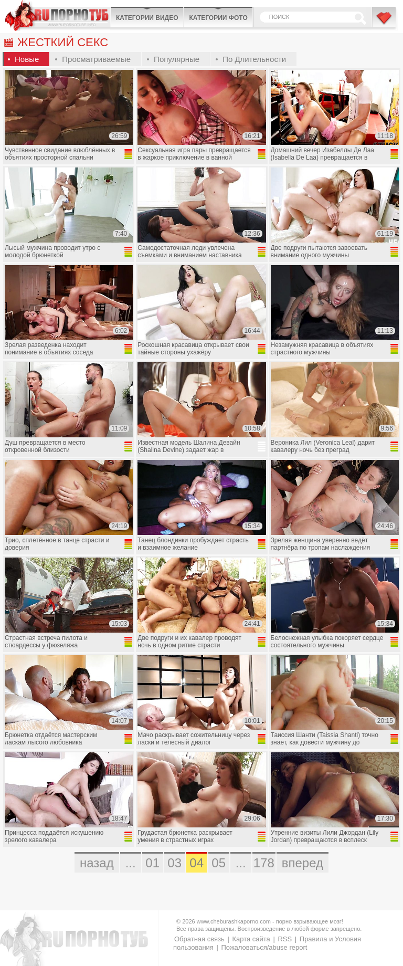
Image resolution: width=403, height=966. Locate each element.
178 (263, 863)
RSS (285, 939)
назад (97, 863)
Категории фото (218, 18)
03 (174, 863)
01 (152, 863)
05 (218, 863)
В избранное (385, 22)
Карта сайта (251, 939)
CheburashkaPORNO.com (57, 15)
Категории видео (147, 18)
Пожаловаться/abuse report (264, 947)
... (130, 863)
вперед (302, 863)
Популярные (176, 59)
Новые (27, 59)
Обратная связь (199, 939)
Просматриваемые (96, 59)
